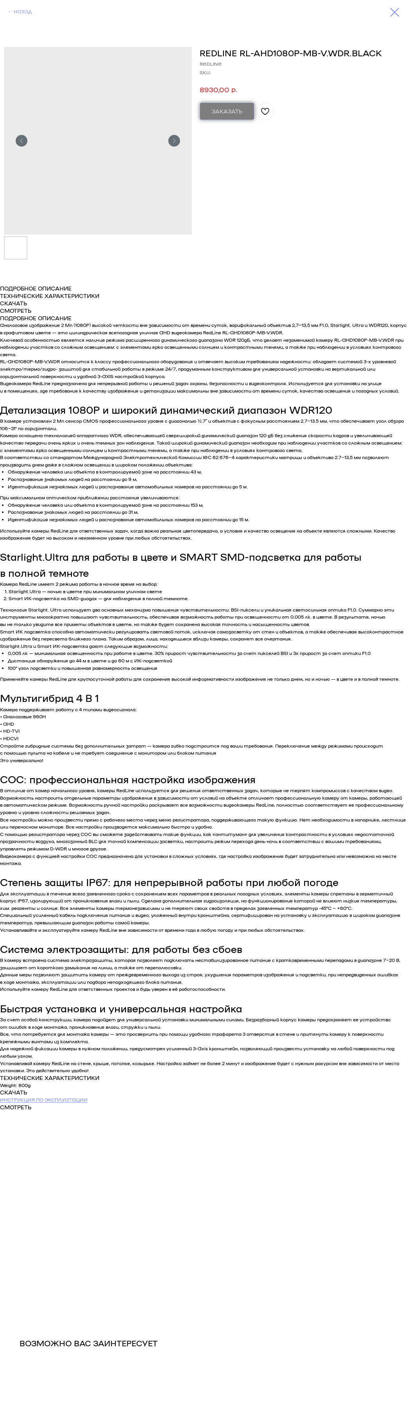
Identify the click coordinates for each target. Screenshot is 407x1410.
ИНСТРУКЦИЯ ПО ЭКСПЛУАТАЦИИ (44, 1099)
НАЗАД (23, 11)
